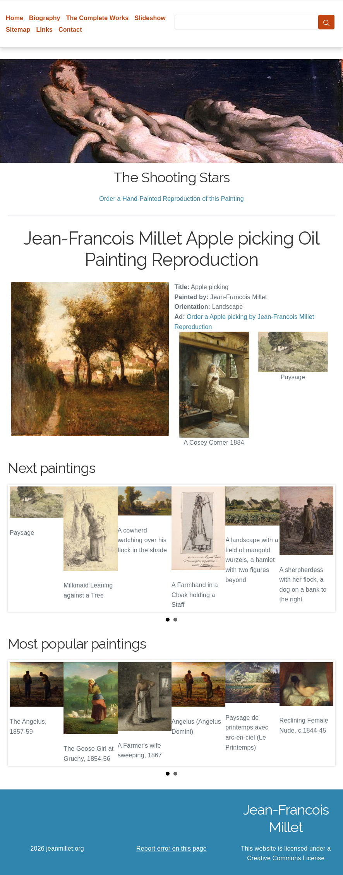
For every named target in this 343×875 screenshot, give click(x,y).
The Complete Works (97, 18)
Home (14, 18)
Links (44, 29)
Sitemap (18, 29)
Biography (44, 18)
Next (323, 548)
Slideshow (150, 18)
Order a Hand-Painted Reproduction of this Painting (171, 198)
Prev (20, 548)
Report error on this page (171, 848)
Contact (70, 29)
